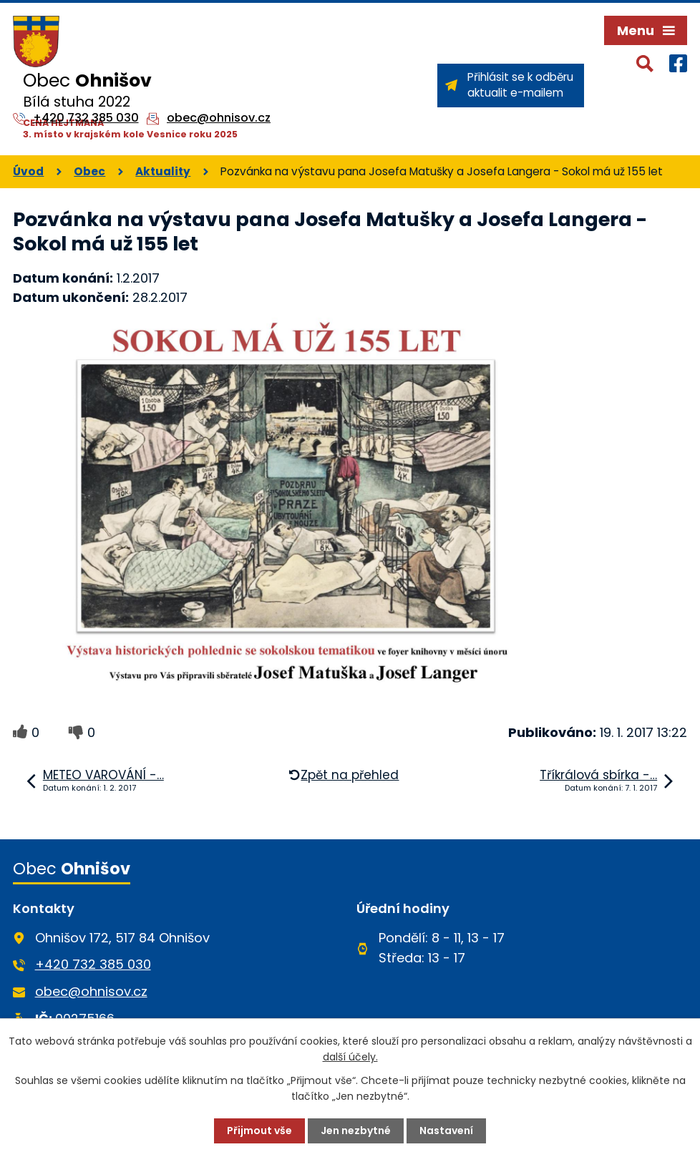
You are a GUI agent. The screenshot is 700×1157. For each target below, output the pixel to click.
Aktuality (162, 171)
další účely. (350, 1057)
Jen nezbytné (356, 1130)
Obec (89, 171)
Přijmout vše (259, 1130)
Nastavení (446, 1130)
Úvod (28, 171)
